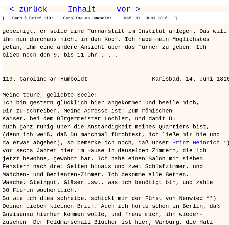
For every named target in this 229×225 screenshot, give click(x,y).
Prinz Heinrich (196, 143)
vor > (128, 9)
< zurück (28, 9)
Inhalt (82, 9)
